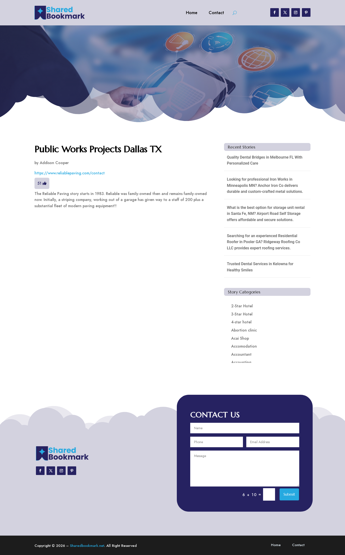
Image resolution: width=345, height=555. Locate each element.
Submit (289, 494)
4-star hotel (241, 322)
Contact (216, 13)
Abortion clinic (244, 330)
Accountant (241, 354)
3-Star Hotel (242, 314)
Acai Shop (240, 338)
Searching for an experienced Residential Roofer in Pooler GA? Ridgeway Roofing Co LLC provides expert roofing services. (263, 242)
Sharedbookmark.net (87, 545)
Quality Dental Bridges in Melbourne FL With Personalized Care (264, 160)
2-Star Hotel (242, 306)
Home (191, 13)
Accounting (241, 362)
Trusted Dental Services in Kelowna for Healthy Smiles (260, 267)
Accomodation (244, 346)
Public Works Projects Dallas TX (98, 149)
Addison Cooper (54, 163)
